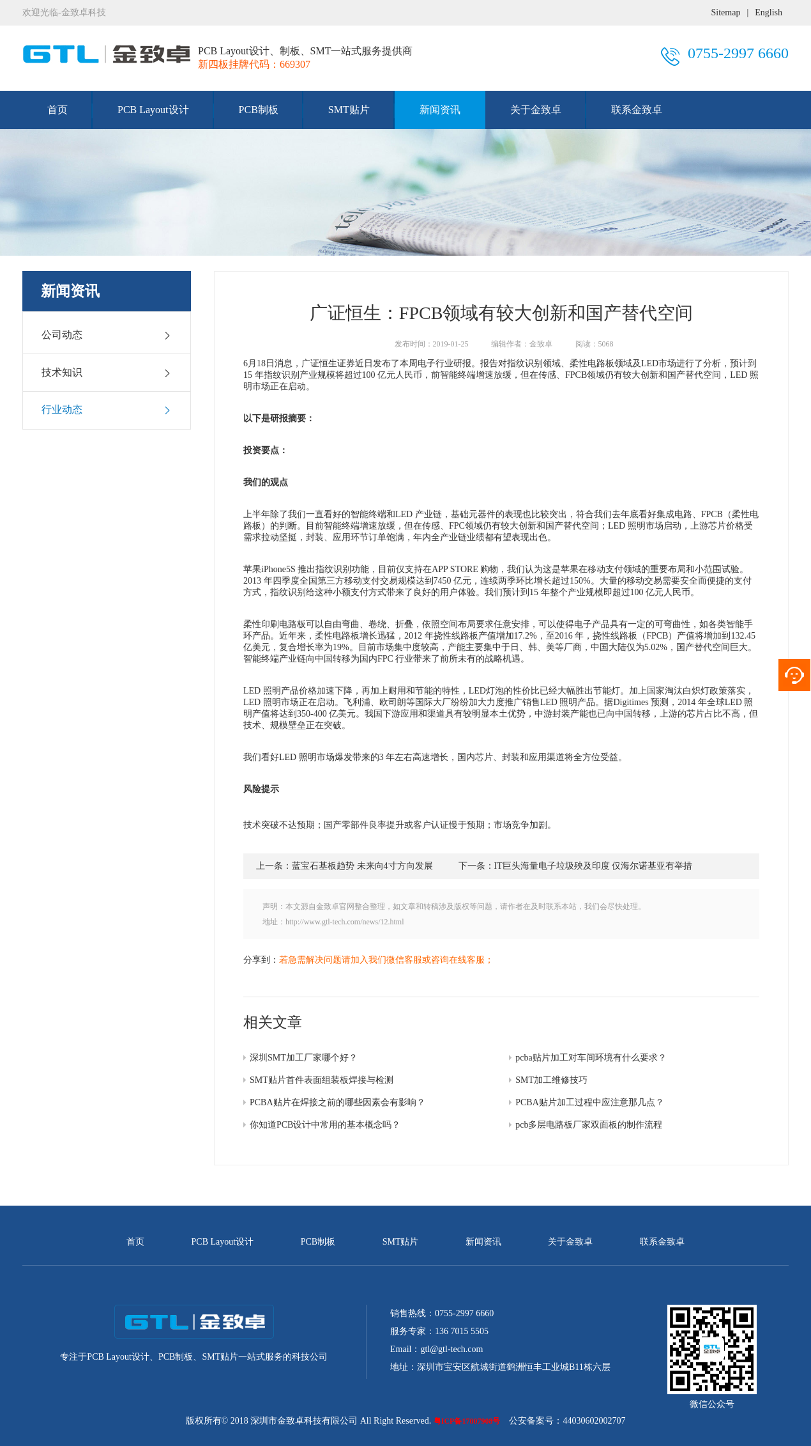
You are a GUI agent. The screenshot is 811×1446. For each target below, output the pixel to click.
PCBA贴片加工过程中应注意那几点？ (589, 1102)
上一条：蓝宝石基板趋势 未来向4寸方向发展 (344, 866)
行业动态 (107, 410)
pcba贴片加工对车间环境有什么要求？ (590, 1057)
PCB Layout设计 (153, 109)
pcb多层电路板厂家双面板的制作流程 (588, 1125)
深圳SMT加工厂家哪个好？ (304, 1057)
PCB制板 (258, 109)
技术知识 (107, 372)
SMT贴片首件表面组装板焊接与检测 (321, 1080)
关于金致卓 (535, 109)
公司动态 (107, 335)
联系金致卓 (636, 109)
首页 (57, 109)
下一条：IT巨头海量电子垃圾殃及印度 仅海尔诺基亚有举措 (576, 866)
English (768, 12)
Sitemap (726, 12)
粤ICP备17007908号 (467, 1421)
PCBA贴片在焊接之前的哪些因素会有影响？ (337, 1102)
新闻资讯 (440, 109)
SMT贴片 (349, 109)
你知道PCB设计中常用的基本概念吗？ (325, 1125)
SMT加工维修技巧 (551, 1080)
